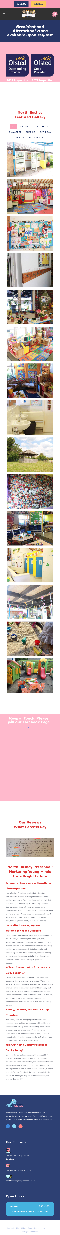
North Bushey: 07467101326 (18, 1170)
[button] (21, 4)
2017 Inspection (17, 80)
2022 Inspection (42, 80)
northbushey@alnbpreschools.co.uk (20, 1181)
